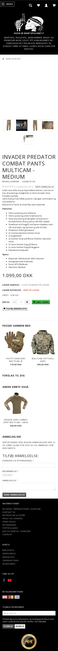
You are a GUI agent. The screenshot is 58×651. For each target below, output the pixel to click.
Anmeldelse (9, 480)
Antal (6, 302)
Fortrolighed (10, 528)
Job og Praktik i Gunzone (16, 531)
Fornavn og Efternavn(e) (17, 460)
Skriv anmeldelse (44, 186)
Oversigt (7, 534)
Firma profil (9, 521)
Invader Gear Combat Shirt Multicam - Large (15, 421)
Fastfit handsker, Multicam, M (16, 359)
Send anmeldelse (14, 494)
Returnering (9, 525)
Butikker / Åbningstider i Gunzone (21, 509)
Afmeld (20, 626)
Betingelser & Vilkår (13, 515)
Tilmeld (8, 626)
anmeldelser (24, 186)
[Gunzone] (29, 21)
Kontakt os (8, 512)
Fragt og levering (12, 518)
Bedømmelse (9, 471)
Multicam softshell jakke (43, 359)
